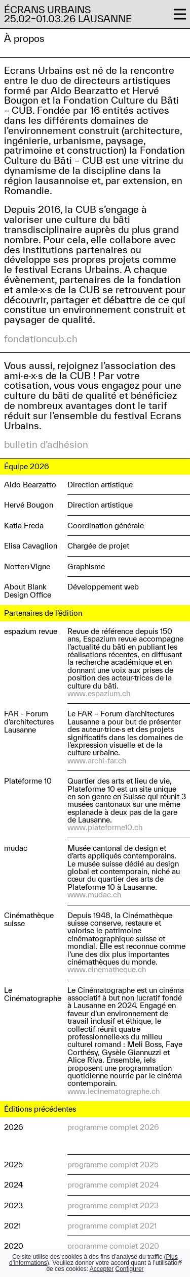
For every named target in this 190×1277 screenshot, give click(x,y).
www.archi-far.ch (96, 760)
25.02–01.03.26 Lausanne (68, 18)
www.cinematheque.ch (106, 969)
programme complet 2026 (113, 1127)
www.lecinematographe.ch (113, 1091)
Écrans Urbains (47, 9)
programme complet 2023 (113, 1205)
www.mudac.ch (94, 894)
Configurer (130, 1268)
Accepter (101, 1268)
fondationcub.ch (41, 338)
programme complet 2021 (112, 1225)
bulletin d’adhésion (46, 444)
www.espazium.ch (98, 693)
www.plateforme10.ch (104, 827)
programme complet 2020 (113, 1246)
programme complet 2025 (113, 1164)
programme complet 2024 (113, 1184)
